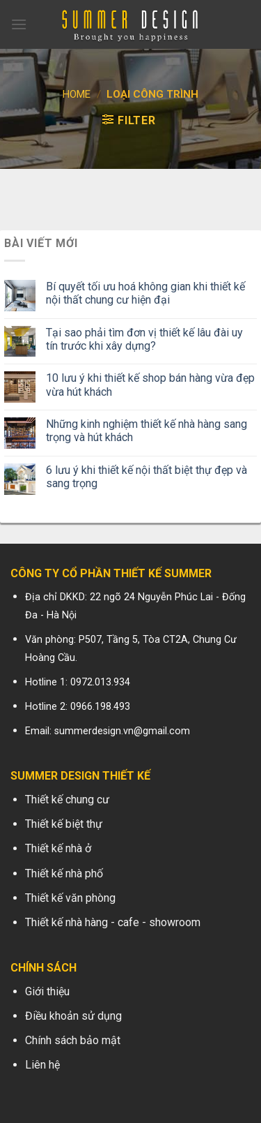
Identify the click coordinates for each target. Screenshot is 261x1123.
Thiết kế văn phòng (70, 898)
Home (76, 94)
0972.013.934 (100, 682)
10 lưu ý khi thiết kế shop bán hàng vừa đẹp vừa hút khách (150, 384)
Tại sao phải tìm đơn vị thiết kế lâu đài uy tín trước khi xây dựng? (144, 339)
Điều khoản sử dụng (73, 1015)
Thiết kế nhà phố (64, 873)
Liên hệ (42, 1064)
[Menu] (18, 24)
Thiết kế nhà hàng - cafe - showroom (112, 922)
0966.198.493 (100, 707)
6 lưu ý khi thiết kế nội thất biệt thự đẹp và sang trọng (146, 476)
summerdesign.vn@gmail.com (122, 731)
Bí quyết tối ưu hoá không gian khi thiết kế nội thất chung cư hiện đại (145, 293)
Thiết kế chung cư (67, 799)
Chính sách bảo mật (72, 1040)
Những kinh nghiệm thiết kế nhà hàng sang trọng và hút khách (146, 430)
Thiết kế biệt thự (63, 824)
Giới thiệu (47, 991)
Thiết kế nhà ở (58, 848)
